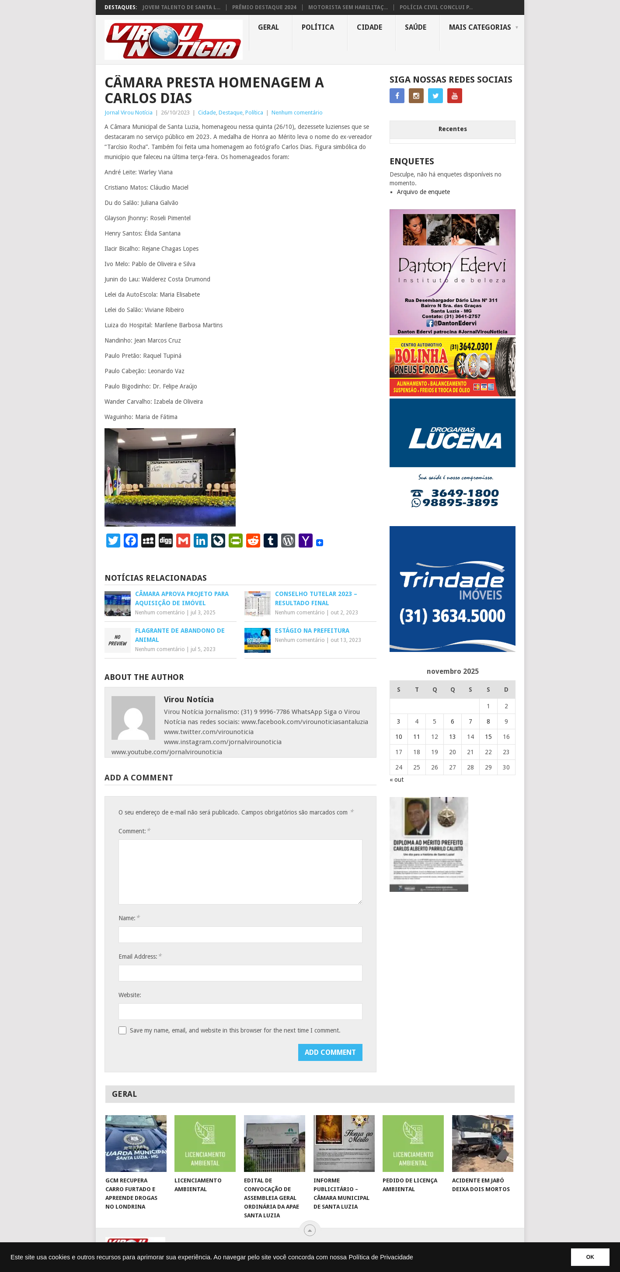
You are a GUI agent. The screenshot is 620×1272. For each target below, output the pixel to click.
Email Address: (139, 956)
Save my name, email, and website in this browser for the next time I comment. (235, 1030)
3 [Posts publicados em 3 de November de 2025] (399, 721)
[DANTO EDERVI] (453, 332)
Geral (268, 27)
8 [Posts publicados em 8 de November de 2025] (488, 721)
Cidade (369, 27)
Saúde (415, 27)
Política (318, 27)
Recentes (453, 128)
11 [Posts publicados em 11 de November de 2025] (416, 736)
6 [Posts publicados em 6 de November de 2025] (452, 721)
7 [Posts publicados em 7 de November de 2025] (470, 721)
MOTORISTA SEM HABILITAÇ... (348, 7)
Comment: (134, 831)
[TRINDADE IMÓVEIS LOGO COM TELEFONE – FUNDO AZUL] (453, 649)
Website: (129, 994)
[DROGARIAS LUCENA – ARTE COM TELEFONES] (453, 521)
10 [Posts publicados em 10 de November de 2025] (398, 736)
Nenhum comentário (297, 112)
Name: (128, 918)
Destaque (231, 112)
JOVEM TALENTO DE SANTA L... (181, 7)
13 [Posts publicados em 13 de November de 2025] (452, 736)
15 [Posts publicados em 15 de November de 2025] (488, 736)
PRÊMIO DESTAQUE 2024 (264, 7)
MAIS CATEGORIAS (480, 27)
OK (590, 1257)
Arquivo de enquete (423, 191)
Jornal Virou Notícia (128, 112)
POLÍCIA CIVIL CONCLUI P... (436, 7)
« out (397, 779)
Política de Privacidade (380, 1257)
